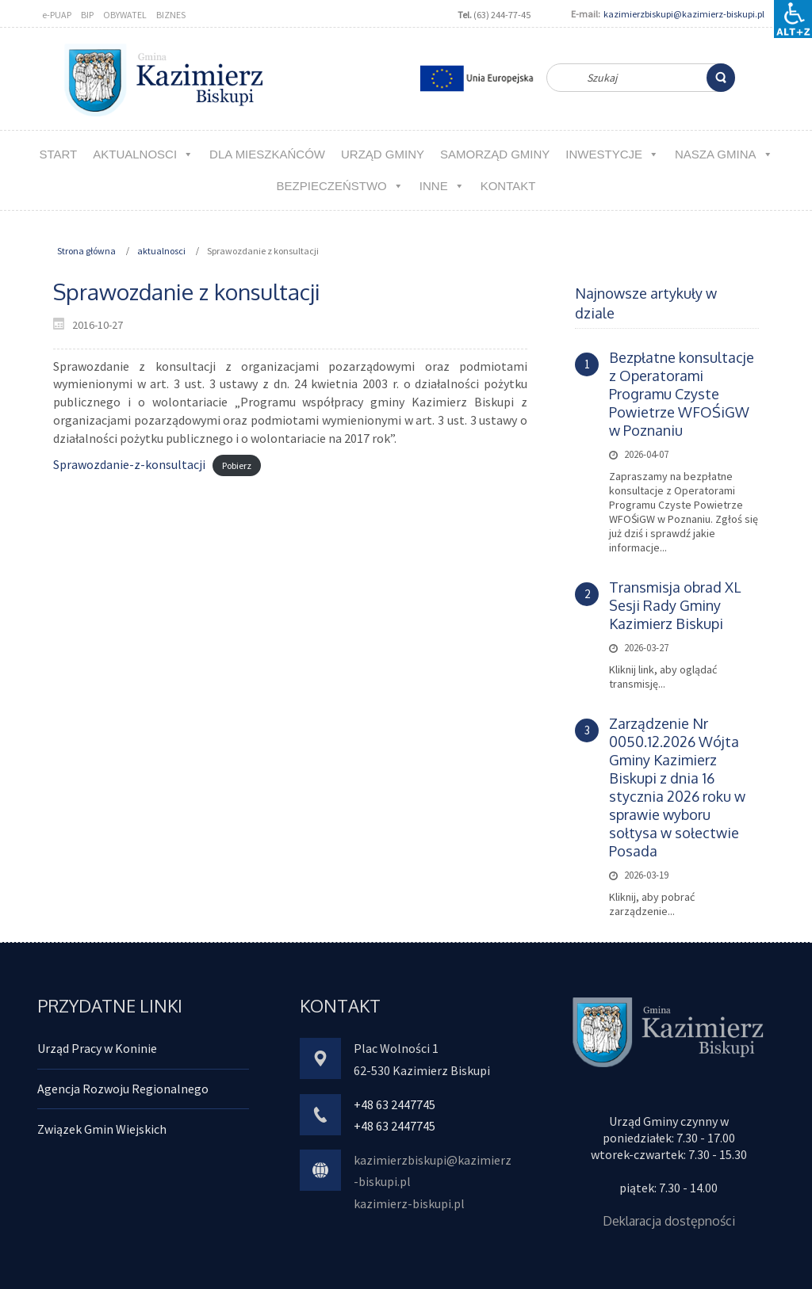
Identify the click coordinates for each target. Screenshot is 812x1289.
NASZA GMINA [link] (724, 154)
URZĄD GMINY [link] (382, 154)
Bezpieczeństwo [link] (340, 186)
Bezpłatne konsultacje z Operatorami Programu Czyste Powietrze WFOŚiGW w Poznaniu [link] (681, 394)
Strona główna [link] (86, 251)
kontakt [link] (508, 186)
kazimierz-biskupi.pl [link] (409, 1203)
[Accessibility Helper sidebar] (793, 19)
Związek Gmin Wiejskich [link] (102, 1129)
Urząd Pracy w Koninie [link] (97, 1048)
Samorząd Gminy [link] (495, 154)
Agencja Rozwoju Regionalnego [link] (123, 1088)
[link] (721, 77)
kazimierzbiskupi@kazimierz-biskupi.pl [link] (683, 14)
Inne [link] (442, 186)
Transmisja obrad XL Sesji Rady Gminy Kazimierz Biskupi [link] (675, 605)
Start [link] (58, 154)
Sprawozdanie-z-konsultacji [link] (129, 464)
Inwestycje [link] (612, 154)
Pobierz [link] (236, 465)
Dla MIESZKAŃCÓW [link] (267, 154)
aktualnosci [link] (143, 154)
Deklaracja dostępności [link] (669, 1221)
